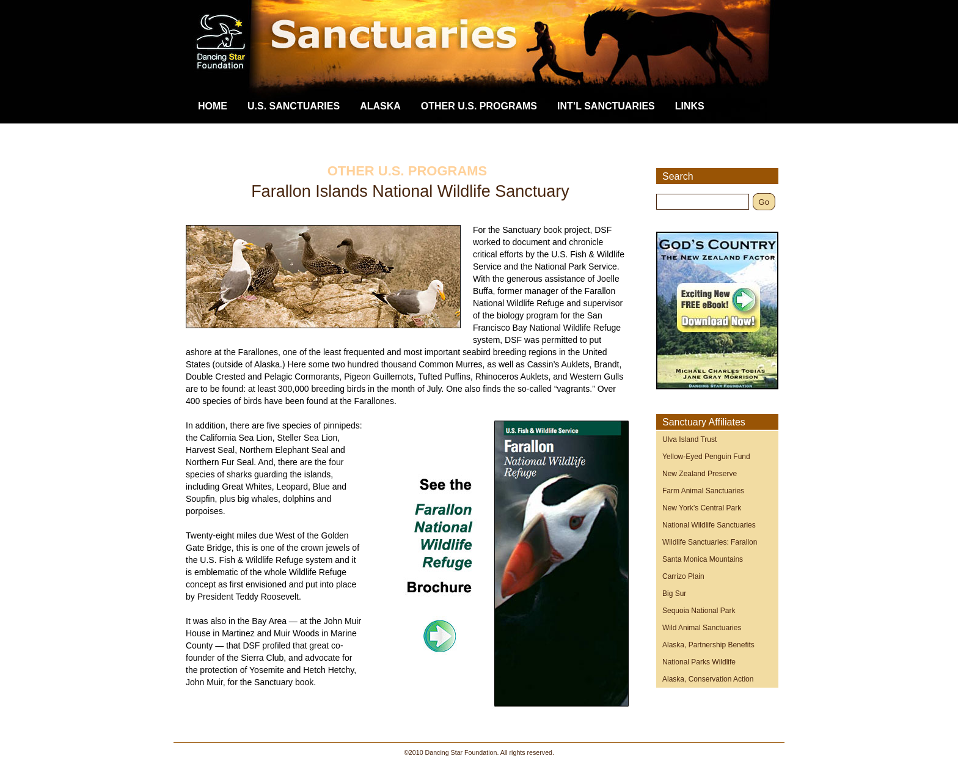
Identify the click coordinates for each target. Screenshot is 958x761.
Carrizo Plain (683, 576)
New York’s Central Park (701, 508)
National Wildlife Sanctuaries (709, 525)
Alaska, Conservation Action (707, 679)
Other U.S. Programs (479, 106)
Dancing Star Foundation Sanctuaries (491, 52)
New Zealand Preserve (699, 473)
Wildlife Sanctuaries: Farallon (709, 542)
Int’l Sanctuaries (606, 106)
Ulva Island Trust (689, 439)
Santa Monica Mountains (702, 559)
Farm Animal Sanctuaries (703, 491)
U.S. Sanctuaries (293, 106)
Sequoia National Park (698, 610)
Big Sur (674, 593)
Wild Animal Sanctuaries (701, 627)
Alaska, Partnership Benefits (708, 645)
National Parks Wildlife (699, 662)
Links (689, 106)
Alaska (380, 106)
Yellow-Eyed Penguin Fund (706, 456)
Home (212, 106)
